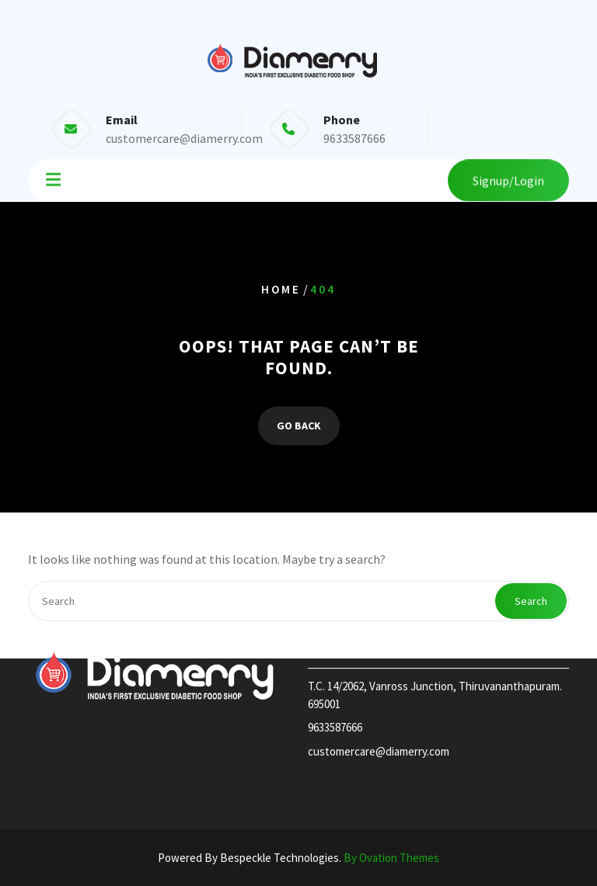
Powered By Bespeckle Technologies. (298, 857)
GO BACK (299, 426)
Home (281, 289)
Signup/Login (508, 179)
